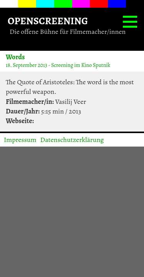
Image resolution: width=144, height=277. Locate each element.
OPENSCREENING (48, 20)
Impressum (20, 139)
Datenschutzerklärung (72, 139)
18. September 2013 (26, 65)
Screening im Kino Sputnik (80, 65)
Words (15, 56)
